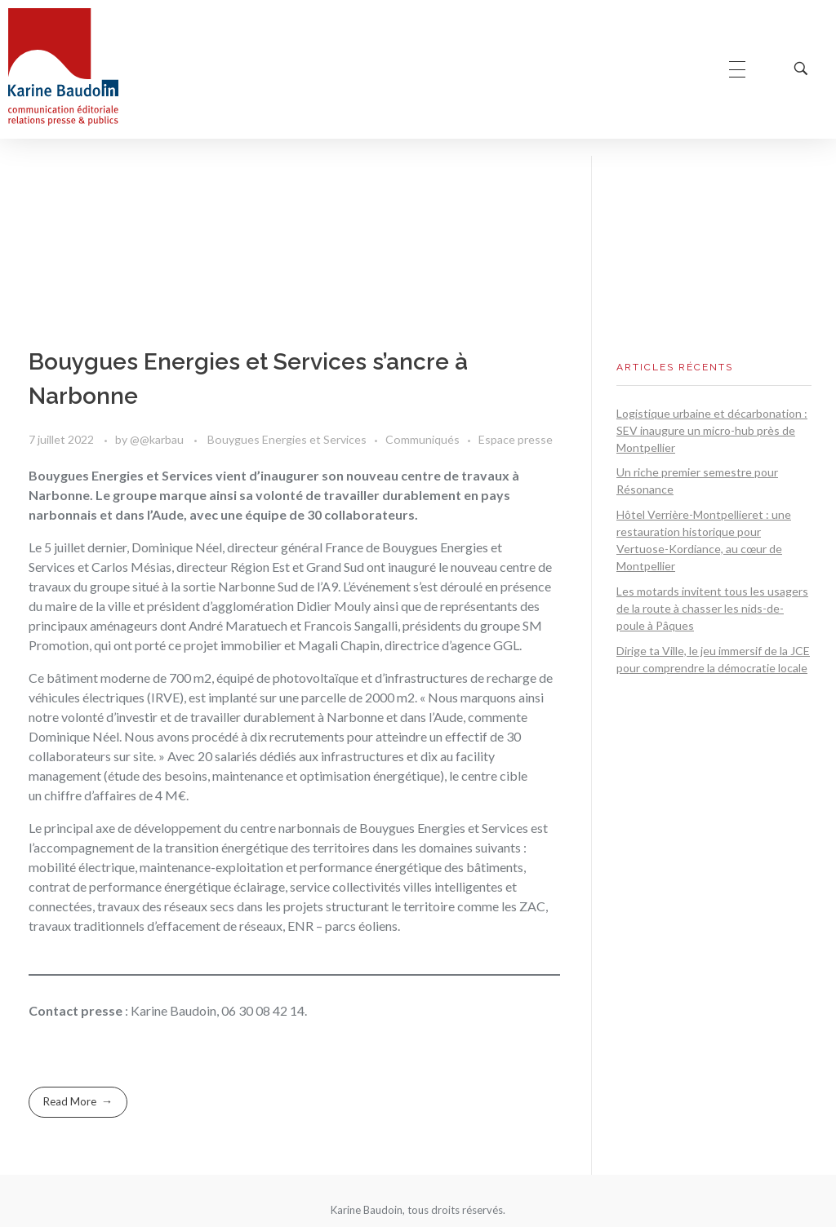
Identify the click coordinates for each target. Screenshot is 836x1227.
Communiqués (422, 439)
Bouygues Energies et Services (287, 439)
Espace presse (515, 439)
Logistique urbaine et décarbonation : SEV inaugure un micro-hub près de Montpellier (711, 430)
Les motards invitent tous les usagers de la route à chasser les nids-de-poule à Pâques (712, 608)
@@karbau (158, 439)
